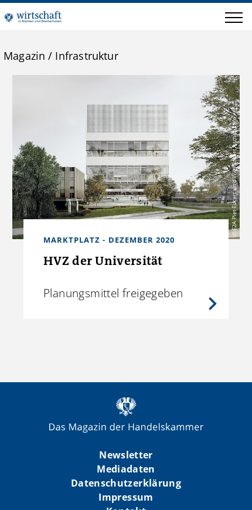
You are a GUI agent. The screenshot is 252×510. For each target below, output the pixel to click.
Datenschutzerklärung (126, 483)
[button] (233, 19)
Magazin (24, 56)
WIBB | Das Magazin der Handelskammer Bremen (33, 16)
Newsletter (125, 454)
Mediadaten (126, 469)
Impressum (125, 497)
